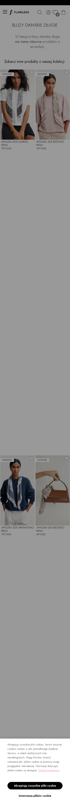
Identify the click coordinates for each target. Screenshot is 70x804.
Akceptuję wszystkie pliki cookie (35, 786)
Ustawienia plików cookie (35, 796)
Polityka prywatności (49, 770)
